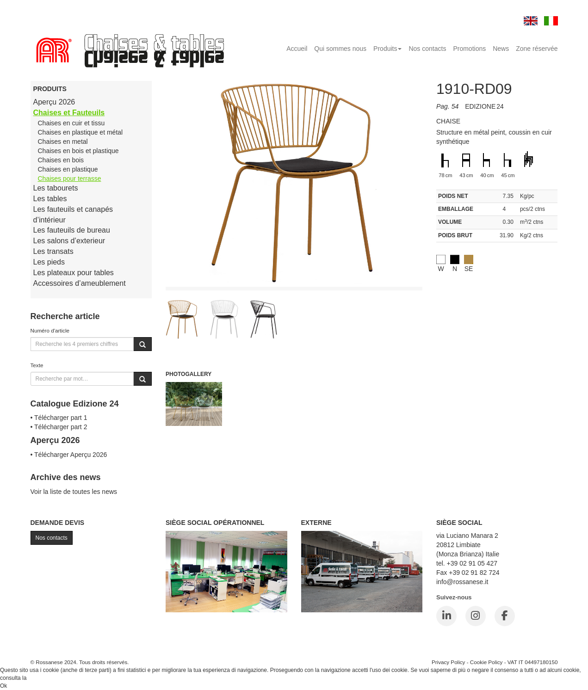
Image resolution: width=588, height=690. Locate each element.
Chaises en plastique (68, 169)
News (501, 48)
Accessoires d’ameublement (79, 283)
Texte (37, 365)
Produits (387, 48)
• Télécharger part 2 (59, 427)
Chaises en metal (63, 141)
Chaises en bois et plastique (78, 150)
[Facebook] (505, 616)
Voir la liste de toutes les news (74, 491)
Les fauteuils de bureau (71, 230)
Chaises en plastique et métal (80, 132)
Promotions (469, 48)
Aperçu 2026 (54, 102)
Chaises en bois (61, 160)
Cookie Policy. (45, 678)
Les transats (53, 251)
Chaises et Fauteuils (69, 113)
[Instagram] (475, 616)
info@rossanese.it (462, 581)
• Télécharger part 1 (59, 417)
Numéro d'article (50, 330)
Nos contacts (427, 48)
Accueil (296, 48)
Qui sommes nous (340, 48)
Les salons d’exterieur (69, 241)
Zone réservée (536, 48)
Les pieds (49, 262)
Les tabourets (55, 188)
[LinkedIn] (446, 616)
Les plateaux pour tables (73, 273)
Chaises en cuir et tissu (71, 123)
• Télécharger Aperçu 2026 (69, 454)
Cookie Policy (486, 662)
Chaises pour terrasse (69, 178)
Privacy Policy (448, 662)
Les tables (50, 199)
